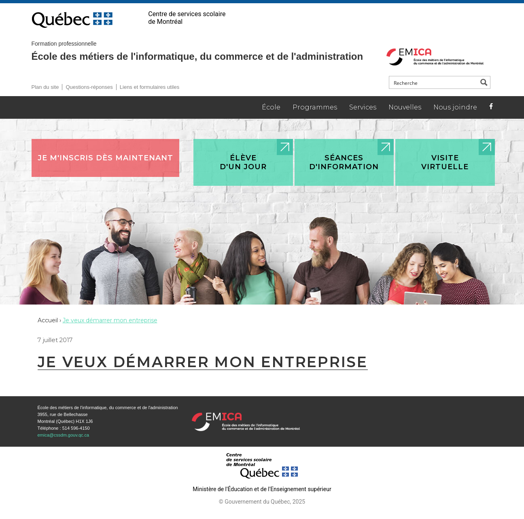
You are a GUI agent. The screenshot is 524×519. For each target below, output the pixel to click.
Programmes (315, 107)
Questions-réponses (89, 87)
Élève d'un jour (243, 162)
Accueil (48, 320)
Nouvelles (404, 107)
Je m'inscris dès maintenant (105, 157)
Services (362, 107)
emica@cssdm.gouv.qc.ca (63, 435)
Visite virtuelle (445, 162)
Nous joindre (455, 107)
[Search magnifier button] (484, 82)
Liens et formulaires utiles (149, 87)
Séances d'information (344, 162)
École (271, 107)
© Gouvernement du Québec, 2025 (262, 501)
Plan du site (45, 87)
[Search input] (434, 82)
